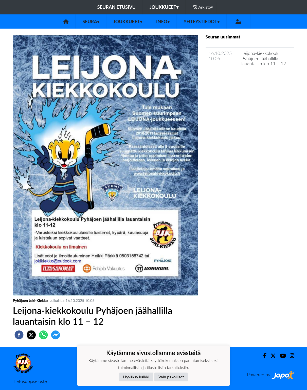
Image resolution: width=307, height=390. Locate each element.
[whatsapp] (43, 334)
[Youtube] (281, 355)
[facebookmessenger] (55, 334)
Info (163, 21)
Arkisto (203, 7)
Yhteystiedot (202, 21)
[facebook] (19, 334)
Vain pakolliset (171, 376)
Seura (90, 21)
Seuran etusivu (116, 7)
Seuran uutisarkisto (228, 78)
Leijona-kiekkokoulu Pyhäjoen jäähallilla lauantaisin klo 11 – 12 (263, 58)
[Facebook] (262, 355)
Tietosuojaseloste (30, 381)
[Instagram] (290, 355)
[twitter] (31, 334)
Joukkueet (164, 7)
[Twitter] (271, 355)
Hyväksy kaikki (136, 376)
